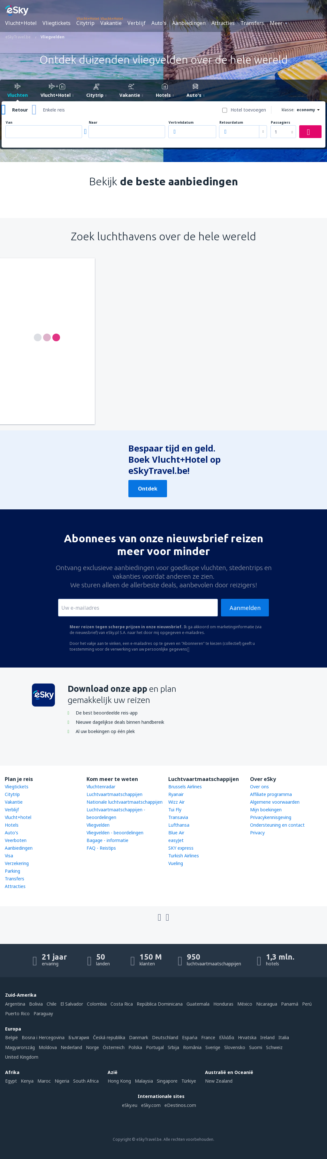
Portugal (155, 1047)
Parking (12, 871)
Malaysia (144, 1081)
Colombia (97, 1004)
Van (9, 122)
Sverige (212, 1047)
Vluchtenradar (101, 787)
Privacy (257, 833)
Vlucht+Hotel (21, 23)
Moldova (48, 1047)
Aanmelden (245, 608)
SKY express (181, 848)
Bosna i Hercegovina (43, 1037)
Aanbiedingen (189, 23)
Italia (283, 1037)
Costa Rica (121, 1004)
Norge (92, 1047)
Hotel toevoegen (248, 110)
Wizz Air (176, 802)
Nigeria (62, 1081)
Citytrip (85, 23)
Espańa (189, 1037)
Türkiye (188, 1081)
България (78, 1037)
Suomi (255, 1047)
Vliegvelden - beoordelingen (115, 833)
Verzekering (17, 863)
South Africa (86, 1081)
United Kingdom (21, 1057)
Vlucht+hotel (18, 817)
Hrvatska (247, 1037)
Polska (135, 1047)
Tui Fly (174, 810)
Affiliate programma (271, 794)
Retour (20, 110)
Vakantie (111, 23)
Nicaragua (266, 1004)
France (208, 1037)
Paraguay (43, 1013)
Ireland (267, 1037)
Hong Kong (119, 1081)
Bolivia (36, 1004)
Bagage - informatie (107, 840)
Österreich (114, 1047)
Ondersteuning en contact (277, 825)
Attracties (223, 23)
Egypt (11, 1081)
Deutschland (165, 1037)
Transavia (178, 817)
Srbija (173, 1047)
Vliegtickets (56, 23)
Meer (276, 23)
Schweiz (274, 1047)
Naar (93, 122)
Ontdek (147, 488)
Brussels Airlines (185, 787)
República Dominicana (160, 1004)
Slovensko (234, 1047)
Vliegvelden (98, 825)
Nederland (71, 1047)
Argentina (15, 1004)
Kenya (27, 1081)
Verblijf (136, 23)
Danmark (138, 1037)
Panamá (289, 1004)
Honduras (223, 1004)
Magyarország (20, 1047)
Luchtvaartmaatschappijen (114, 794)
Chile (52, 1004)
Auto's (158, 23)
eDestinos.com (180, 1105)
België (11, 1037)
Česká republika (109, 1037)
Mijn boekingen (266, 810)
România (192, 1047)
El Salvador (71, 1004)
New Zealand (218, 1081)
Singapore (167, 1081)
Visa (9, 856)
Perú (307, 1004)
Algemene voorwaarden (275, 802)
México (244, 1004)
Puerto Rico (17, 1013)
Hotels (12, 825)
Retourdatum (231, 122)
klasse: (288, 109)
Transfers (252, 23)
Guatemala (197, 1004)
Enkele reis (54, 110)
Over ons (259, 787)
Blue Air (176, 833)
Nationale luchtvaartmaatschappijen (125, 802)
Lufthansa (178, 825)
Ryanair (176, 794)
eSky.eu (129, 1105)
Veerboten (16, 840)
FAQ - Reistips (101, 848)
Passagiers (280, 122)
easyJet (176, 840)
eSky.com (151, 1105)
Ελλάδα (226, 1037)
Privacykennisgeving (270, 817)
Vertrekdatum (181, 122)
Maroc (44, 1081)
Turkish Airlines (183, 856)
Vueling (175, 863)
